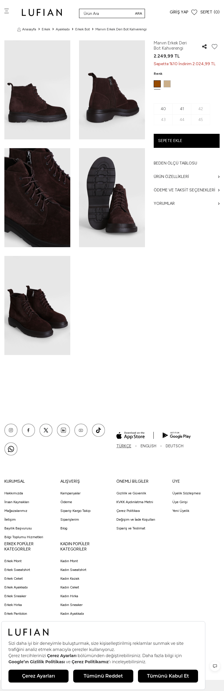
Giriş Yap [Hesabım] (179, 12)
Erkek (46, 29)
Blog (63, 528)
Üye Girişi (180, 502)
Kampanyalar (70, 493)
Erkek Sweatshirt (17, 570)
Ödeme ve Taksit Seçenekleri (187, 190)
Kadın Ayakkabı (72, 614)
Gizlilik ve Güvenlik (131, 493)
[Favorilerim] (194, 12)
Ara (138, 13)
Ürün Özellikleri (187, 176)
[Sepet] (210, 12)
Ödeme (66, 502)
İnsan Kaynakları (16, 502)
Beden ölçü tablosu (175, 163)
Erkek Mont (13, 561)
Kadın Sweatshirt (73, 570)
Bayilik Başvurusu (18, 528)
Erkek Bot (82, 29)
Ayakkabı (63, 29)
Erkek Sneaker (15, 596)
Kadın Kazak (69, 578)
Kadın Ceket (69, 587)
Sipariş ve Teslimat (130, 528)
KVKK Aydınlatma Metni (134, 502)
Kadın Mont (69, 561)
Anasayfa (27, 29)
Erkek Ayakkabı (16, 587)
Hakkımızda (13, 493)
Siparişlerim (69, 519)
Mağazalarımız (15, 511)
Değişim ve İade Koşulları (135, 519)
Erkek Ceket (13, 578)
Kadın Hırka (69, 596)
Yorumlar (187, 203)
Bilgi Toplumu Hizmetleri (23, 537)
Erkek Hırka (13, 605)
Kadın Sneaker (71, 605)
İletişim (10, 519)
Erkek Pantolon (15, 614)
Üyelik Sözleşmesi (186, 493)
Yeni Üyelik (180, 511)
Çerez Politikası (128, 511)
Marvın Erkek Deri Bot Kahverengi (121, 29)
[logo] (42, 12)
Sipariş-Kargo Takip (75, 511)
